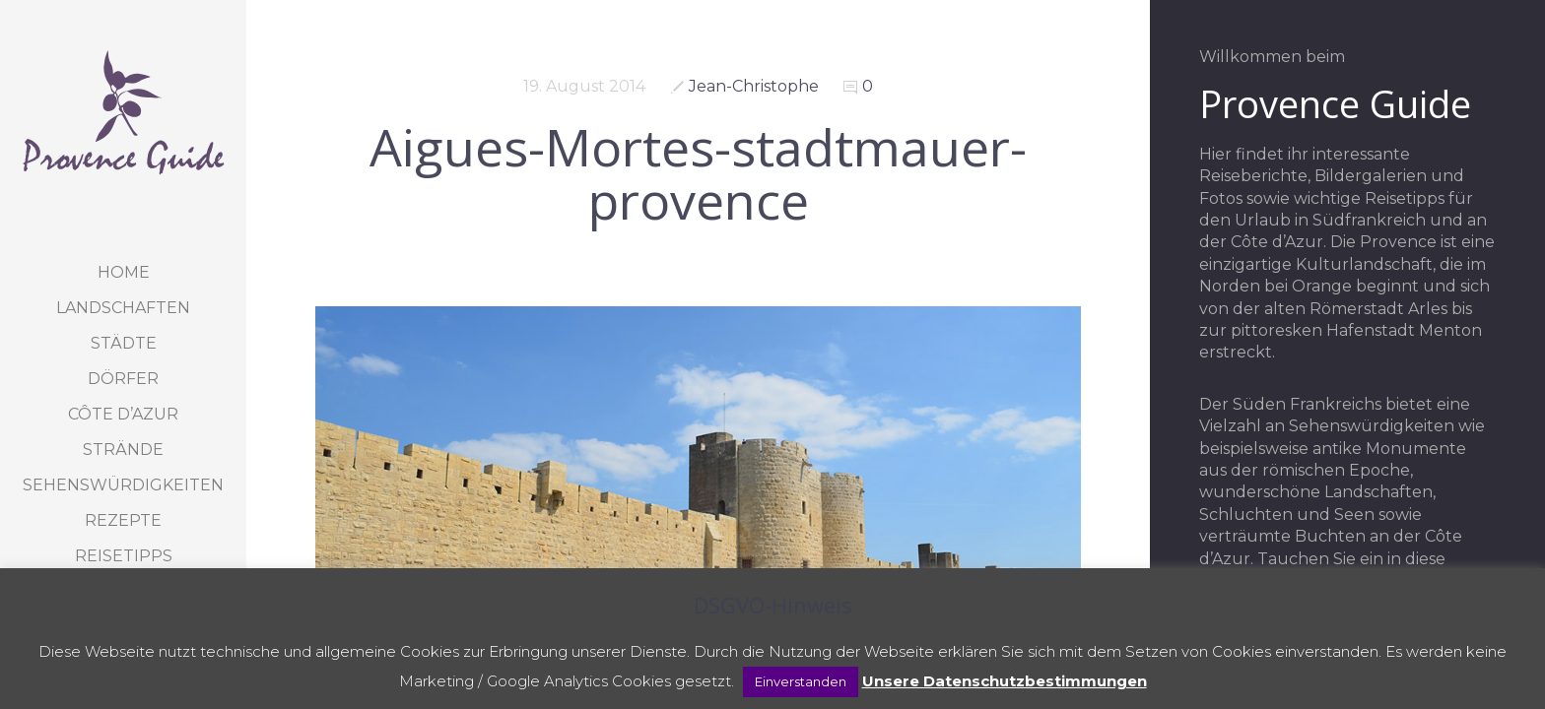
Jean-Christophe (754, 86)
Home (124, 272)
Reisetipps (123, 556)
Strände (123, 449)
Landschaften (123, 307)
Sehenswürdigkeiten (123, 485)
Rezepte (123, 520)
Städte (124, 343)
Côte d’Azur (123, 414)
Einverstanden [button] (800, 681)
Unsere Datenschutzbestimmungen (1004, 681)
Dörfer (123, 378)
